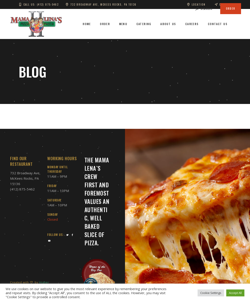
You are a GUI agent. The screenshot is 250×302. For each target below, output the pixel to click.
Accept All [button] (235, 293)
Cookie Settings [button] (210, 293)
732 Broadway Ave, (25, 173)
